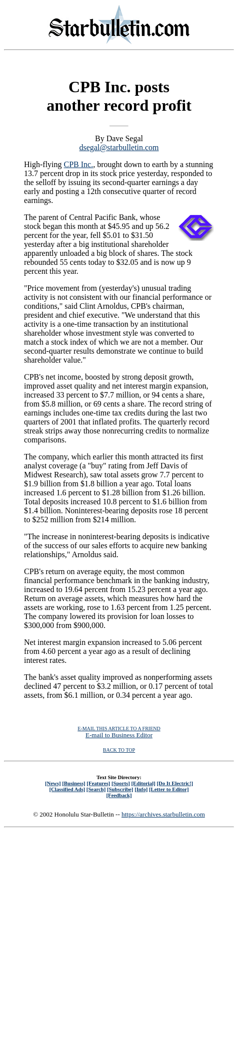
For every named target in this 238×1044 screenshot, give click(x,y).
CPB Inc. (79, 164)
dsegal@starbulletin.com (118, 147)
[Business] (73, 783)
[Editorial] (143, 783)
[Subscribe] (120, 789)
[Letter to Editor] (169, 789)
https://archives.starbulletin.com (163, 814)
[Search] (96, 789)
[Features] (98, 783)
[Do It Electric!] (174, 783)
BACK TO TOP (119, 750)
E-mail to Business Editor (119, 735)
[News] (53, 783)
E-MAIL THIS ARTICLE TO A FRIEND (119, 728)
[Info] (141, 789)
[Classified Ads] (67, 789)
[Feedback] (119, 795)
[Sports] (121, 783)
